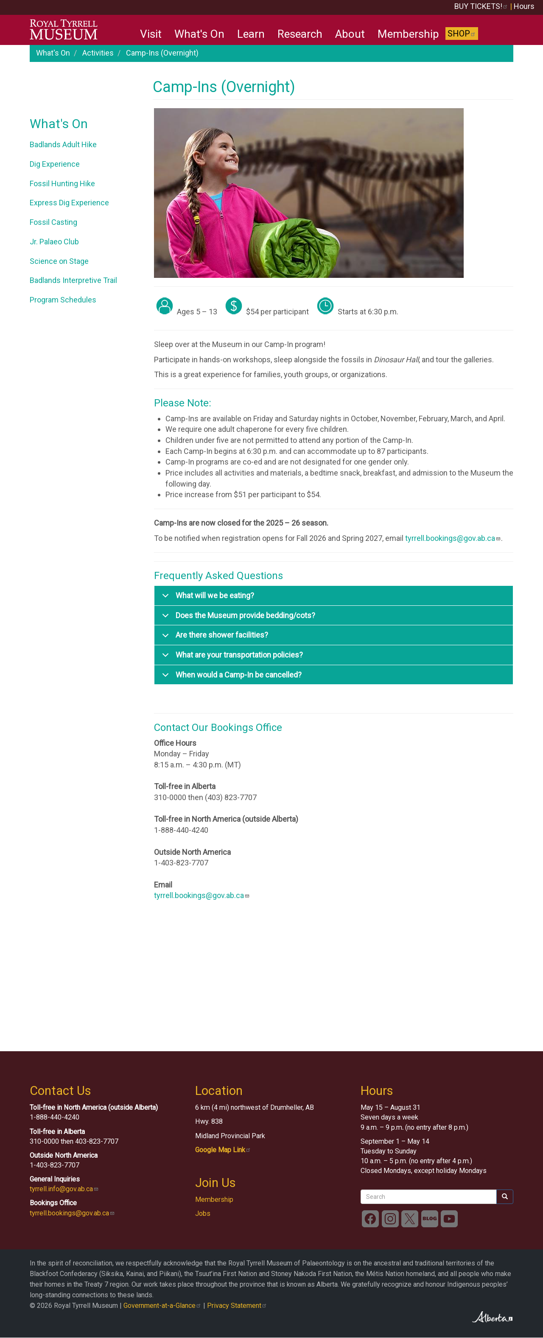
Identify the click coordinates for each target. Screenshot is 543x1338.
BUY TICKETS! (481, 6)
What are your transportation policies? (231, 657)
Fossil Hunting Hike (62, 183)
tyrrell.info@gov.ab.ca (64, 1189)
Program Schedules (63, 299)
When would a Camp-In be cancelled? (230, 677)
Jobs (202, 1213)
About (350, 34)
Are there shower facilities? (213, 637)
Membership (408, 34)
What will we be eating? (206, 598)
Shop (462, 33)
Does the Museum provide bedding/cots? (237, 618)
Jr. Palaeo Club (54, 241)
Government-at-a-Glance (162, 1306)
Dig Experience (55, 164)
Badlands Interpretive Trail (73, 280)
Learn (251, 34)
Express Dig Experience (69, 202)
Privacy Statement (237, 1306)
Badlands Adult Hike (63, 144)
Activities (98, 52)
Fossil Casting (53, 222)
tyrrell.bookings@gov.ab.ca (453, 538)
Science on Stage (59, 261)
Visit (151, 34)
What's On (199, 34)
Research (299, 34)
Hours (524, 6)
